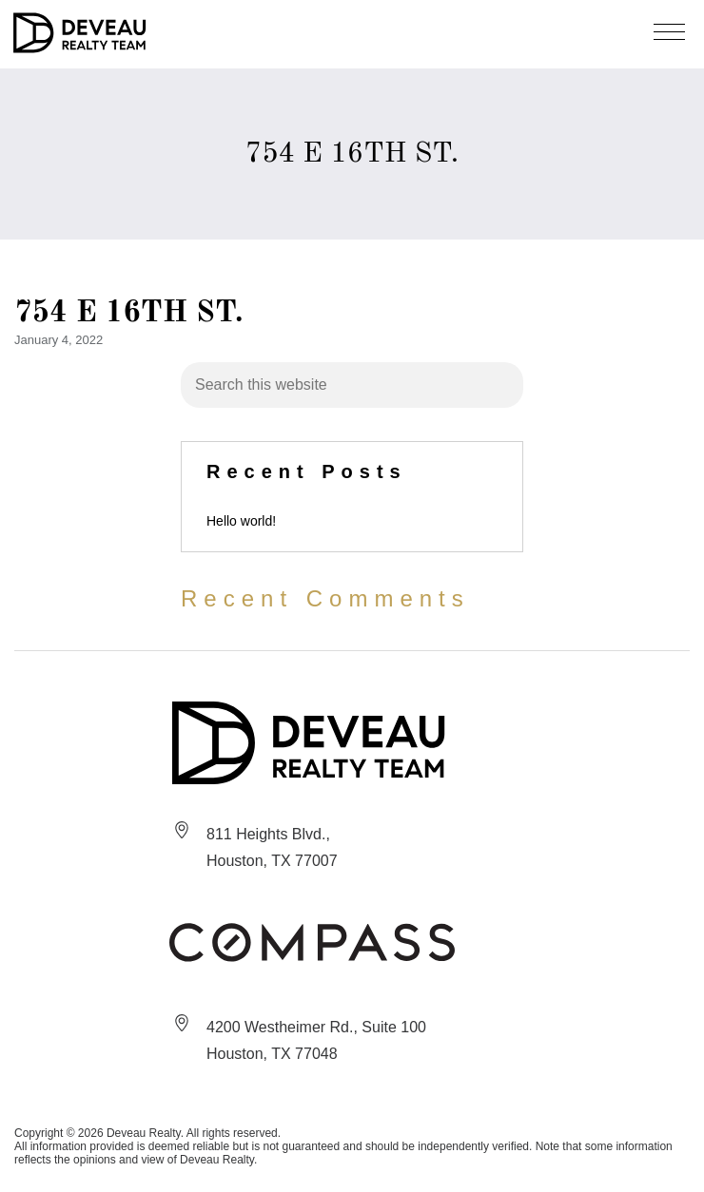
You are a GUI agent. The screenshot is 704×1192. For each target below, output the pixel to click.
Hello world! (241, 521)
